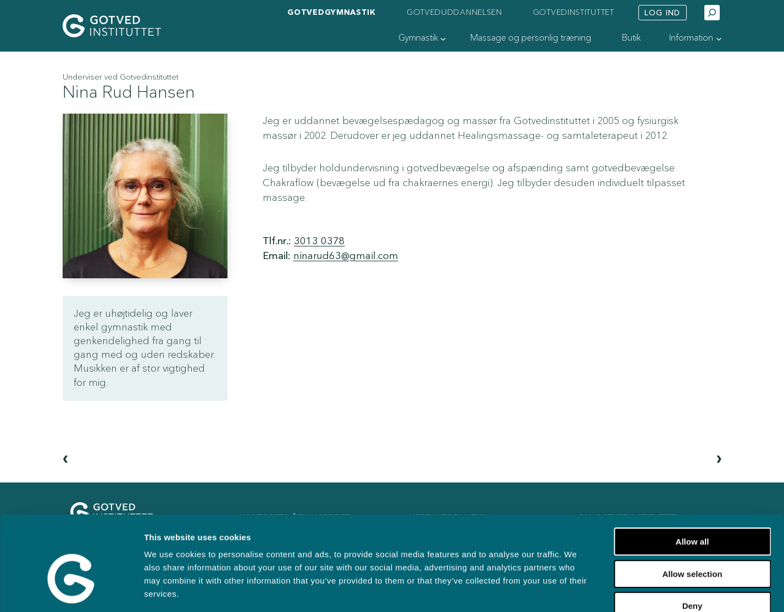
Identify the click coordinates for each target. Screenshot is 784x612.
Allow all (692, 477)
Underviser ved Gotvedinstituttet (121, 77)
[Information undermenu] (719, 39)
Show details (565, 590)
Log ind (662, 13)
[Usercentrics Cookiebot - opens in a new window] (71, 590)
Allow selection (692, 510)
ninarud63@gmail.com (345, 256)
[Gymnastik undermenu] (443, 39)
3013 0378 (319, 241)
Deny (692, 542)
